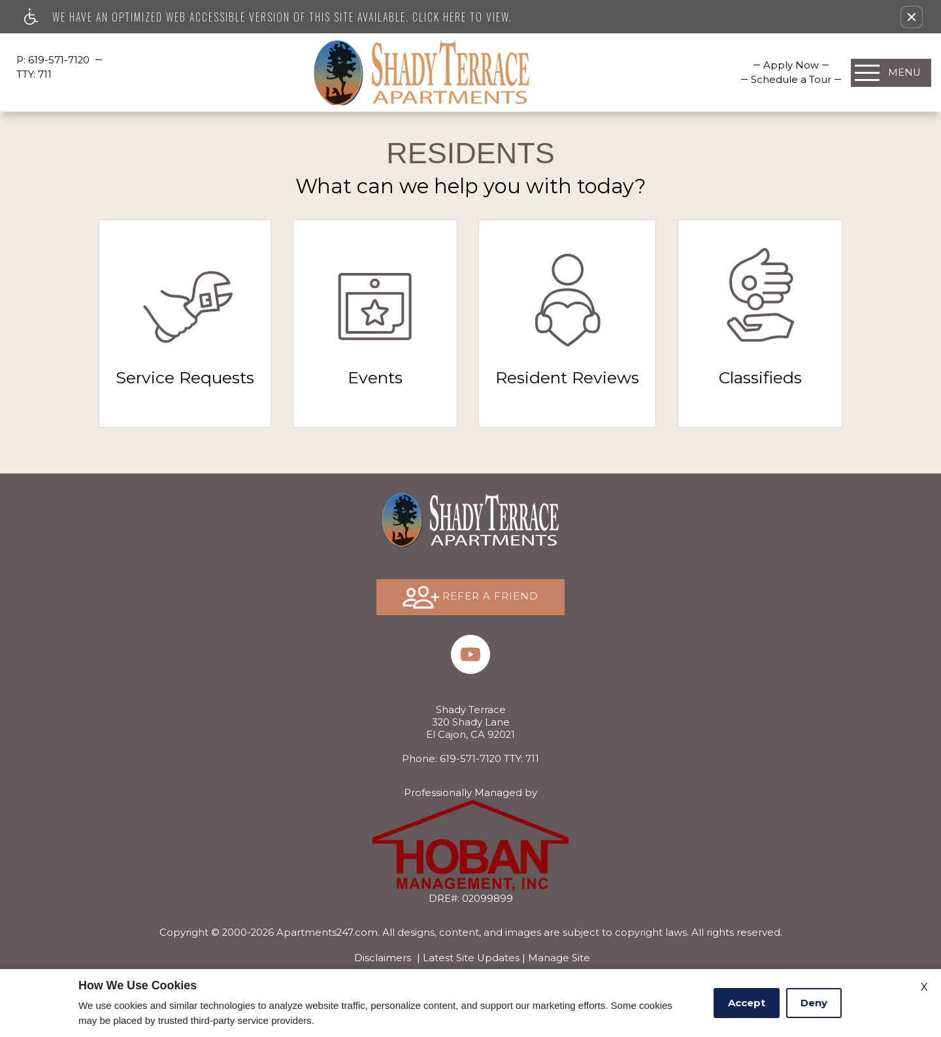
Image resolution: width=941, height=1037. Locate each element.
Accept (746, 1003)
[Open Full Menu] (891, 73)
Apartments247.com (327, 932)
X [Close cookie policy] (924, 987)
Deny (814, 1003)
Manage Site (559, 958)
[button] (911, 17)
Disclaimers (382, 958)
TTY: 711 (470, 759)
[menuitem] (791, 65)
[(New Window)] (470, 654)
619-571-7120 (60, 60)
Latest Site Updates (471, 958)
